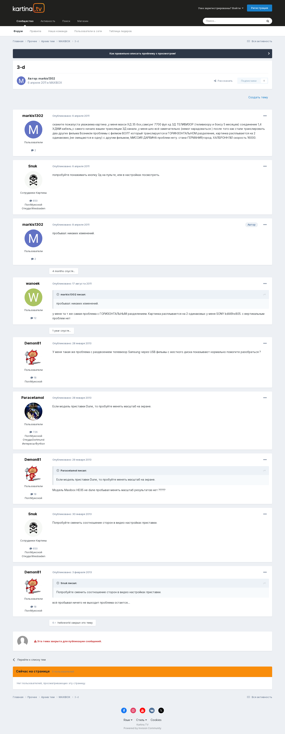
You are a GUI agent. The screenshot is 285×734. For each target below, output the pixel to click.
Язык (128, 720)
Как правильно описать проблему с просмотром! (142, 53)
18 (33, 377)
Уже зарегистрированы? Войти (220, 8)
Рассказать (223, 80)
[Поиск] (222, 21)
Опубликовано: (70, 115)
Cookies (156, 720)
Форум (18, 31)
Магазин (82, 21)
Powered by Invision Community (142, 728)
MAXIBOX (55, 82)
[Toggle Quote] (58, 294)
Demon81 (33, 343)
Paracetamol (32, 397)
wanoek (33, 283)
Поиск (66, 21)
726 (33, 431)
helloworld (64, 622)
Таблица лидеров (120, 31)
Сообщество (24, 22)
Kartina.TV (142, 724)
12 (33, 318)
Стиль (141, 720)
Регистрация (259, 7)
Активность (48, 21)
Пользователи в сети (88, 31)
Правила (35, 31)
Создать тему (258, 97)
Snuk (32, 166)
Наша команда (57, 31)
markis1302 (46, 78)
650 (33, 200)
